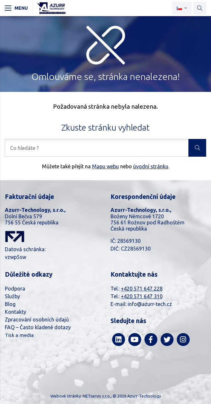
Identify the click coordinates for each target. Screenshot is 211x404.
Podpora (15, 288)
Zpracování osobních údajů (37, 319)
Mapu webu (105, 166)
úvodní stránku (150, 166)
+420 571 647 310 (142, 296)
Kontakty (15, 312)
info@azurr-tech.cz (150, 304)
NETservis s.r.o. (97, 396)
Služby (12, 296)
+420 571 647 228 (142, 288)
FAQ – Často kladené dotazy (38, 327)
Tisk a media (19, 335)
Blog (10, 304)
